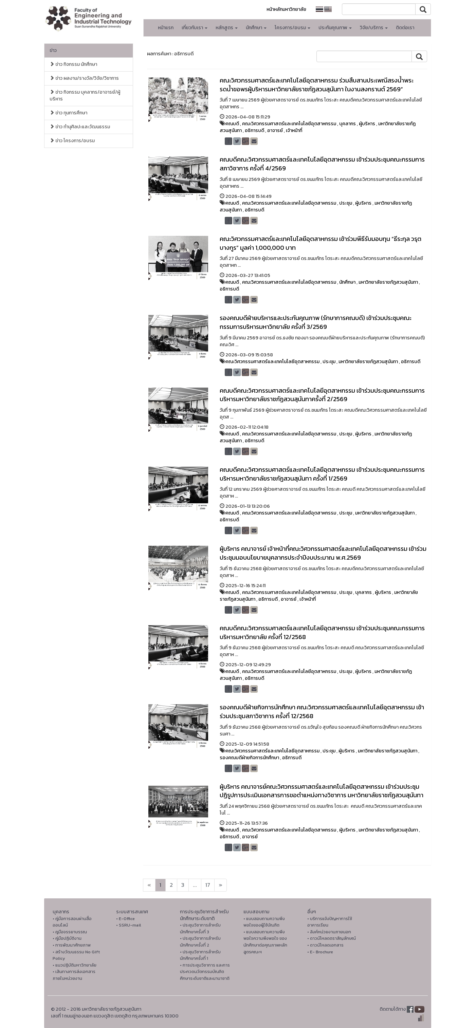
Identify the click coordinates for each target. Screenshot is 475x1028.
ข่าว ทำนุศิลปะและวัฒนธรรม (80, 126)
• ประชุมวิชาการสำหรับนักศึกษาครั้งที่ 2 (200, 941)
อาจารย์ (275, 130)
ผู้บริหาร (367, 123)
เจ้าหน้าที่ (294, 130)
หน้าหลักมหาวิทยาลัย (286, 9)
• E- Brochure (320, 952)
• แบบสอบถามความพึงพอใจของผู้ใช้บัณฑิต (264, 922)
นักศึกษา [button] (256, 27)
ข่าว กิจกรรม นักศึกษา (73, 64)
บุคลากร (347, 123)
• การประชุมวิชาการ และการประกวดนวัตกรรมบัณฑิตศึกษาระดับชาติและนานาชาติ (205, 972)
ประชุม (345, 203)
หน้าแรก (165, 27)
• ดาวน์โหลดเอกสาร (325, 945)
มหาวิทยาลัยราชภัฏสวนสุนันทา (388, 282)
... (195, 885)
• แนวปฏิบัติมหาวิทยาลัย (74, 965)
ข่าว (53, 50)
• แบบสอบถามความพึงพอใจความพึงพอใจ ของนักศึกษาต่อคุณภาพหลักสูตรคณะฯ (265, 942)
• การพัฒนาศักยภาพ (72, 945)
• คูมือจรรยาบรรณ (70, 932)
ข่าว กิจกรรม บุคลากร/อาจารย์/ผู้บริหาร (85, 95)
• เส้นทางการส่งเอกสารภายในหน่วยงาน (74, 975)
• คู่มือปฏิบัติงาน (67, 938)
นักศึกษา (347, 282)
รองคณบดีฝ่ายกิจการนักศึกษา (249, 757)
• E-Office (125, 918)
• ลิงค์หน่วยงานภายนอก (329, 932)
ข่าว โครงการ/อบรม (72, 140)
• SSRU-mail (128, 925)
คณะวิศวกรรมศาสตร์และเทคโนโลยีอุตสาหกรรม (289, 123)
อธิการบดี (254, 130)
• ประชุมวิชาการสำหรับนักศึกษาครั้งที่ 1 (200, 955)
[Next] (149, 885)
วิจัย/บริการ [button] (374, 27)
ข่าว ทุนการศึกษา (68, 112)
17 (207, 885)
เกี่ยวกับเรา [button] (194, 27)
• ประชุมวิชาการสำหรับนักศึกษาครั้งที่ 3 (200, 928)
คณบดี (232, 123)
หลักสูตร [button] (227, 27)
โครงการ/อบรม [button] (292, 27)
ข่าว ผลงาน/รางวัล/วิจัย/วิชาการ (84, 78)
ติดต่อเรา (405, 27)
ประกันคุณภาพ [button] (335, 27)
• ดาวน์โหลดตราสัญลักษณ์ (331, 938)
